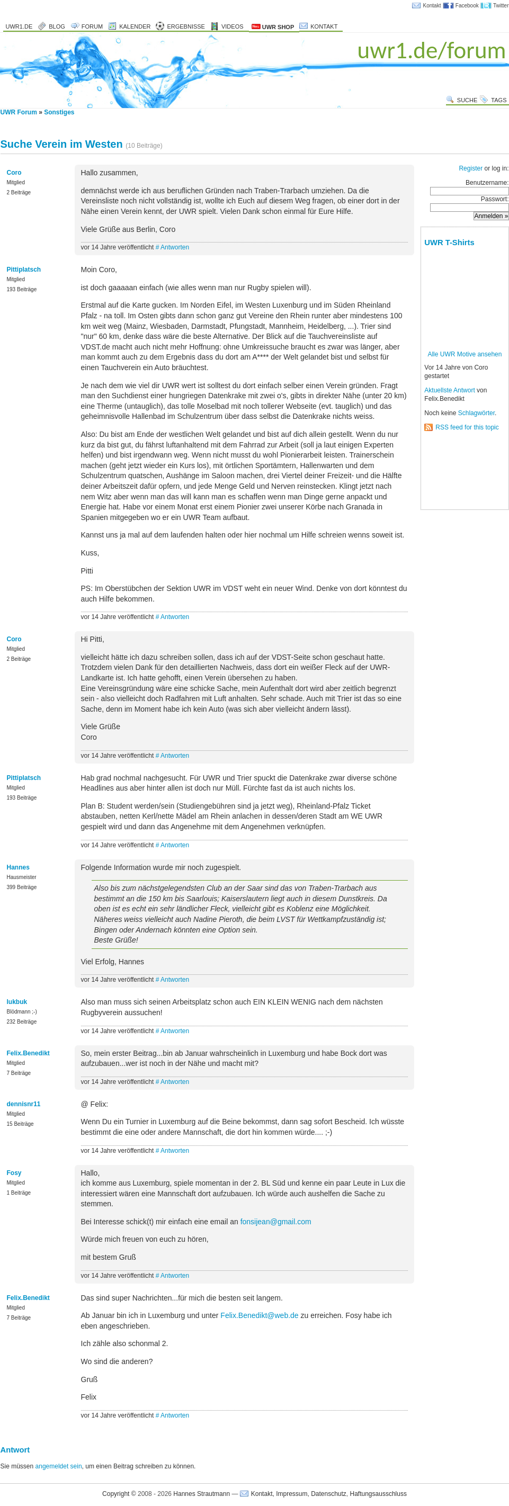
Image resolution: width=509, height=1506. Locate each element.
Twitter (500, 5)
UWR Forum (19, 112)
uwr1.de (19, 26)
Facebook (467, 5)
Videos (232, 26)
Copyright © (119, 1494)
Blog (57, 26)
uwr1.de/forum (432, 50)
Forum (92, 26)
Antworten (174, 247)
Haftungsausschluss (378, 1494)
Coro (14, 172)
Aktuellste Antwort (449, 390)
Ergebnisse (186, 26)
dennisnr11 (24, 1104)
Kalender (134, 26)
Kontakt (432, 5)
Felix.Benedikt (28, 1053)
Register (471, 168)
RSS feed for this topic (466, 427)
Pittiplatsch (24, 269)
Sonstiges (59, 112)
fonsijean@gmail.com (275, 1221)
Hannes (18, 867)
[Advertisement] (457, 471)
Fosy (14, 1173)
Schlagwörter (476, 413)
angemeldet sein (58, 1466)
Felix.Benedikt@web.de (259, 1315)
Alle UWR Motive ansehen (464, 354)
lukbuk (17, 1002)
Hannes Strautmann (201, 1494)
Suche (467, 100)
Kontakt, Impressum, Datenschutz (298, 1494)
